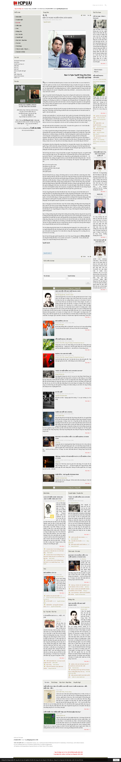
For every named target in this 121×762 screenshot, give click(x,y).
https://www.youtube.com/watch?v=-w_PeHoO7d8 (66, 237)
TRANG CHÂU (69, 294)
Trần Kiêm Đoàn (75, 667)
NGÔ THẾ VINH (61, 500)
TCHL (99, 170)
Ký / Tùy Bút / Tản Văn (50, 611)
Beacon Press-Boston (19, 76)
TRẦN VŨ (74, 677)
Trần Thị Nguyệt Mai (60, 294)
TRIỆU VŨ (58, 621)
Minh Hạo (57, 442)
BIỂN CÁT (16, 77)
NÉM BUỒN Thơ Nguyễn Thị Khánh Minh (98, 130)
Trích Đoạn (54, 682)
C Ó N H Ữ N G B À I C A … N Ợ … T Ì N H (54, 616)
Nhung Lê (85, 590)
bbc (15, 72)
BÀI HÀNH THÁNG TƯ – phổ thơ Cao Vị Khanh (100, 137)
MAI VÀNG (49, 664)
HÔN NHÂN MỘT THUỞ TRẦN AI (79, 544)
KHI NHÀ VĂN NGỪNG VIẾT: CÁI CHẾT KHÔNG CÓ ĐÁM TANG (78, 556)
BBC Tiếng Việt (18, 74)
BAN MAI (16, 62)
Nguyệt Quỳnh (47, 22)
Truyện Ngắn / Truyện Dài (75, 493)
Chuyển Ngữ (76, 682)
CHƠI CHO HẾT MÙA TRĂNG (63, 412)
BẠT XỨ (16, 69)
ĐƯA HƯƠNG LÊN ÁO (61, 321)
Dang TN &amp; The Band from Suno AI (74, 342)
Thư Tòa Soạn (97, 12)
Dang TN (97, 134)
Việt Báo (100, 257)
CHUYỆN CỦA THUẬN (76, 540)
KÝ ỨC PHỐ (58, 392)
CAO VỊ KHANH (100, 139)
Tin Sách (47, 682)
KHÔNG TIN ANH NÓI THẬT (63, 353)
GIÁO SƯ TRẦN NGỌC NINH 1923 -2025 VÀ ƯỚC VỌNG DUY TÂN (53, 498)
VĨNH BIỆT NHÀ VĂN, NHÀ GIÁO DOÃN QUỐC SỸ (100, 153)
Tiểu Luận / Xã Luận (74, 551)
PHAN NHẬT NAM (81, 677)
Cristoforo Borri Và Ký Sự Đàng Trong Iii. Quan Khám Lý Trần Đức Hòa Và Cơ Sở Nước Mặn (54, 550)
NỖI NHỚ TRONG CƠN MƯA (63, 339)
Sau (88, 15)
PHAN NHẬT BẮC (59, 415)
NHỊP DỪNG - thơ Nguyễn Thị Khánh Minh (67, 474)
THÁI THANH (56, 664)
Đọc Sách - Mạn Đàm (65, 682)
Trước (84, 15)
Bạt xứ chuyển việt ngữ (20, 71)
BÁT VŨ (16, 67)
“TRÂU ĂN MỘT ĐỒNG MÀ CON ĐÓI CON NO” (69, 370)
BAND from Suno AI (19, 64)
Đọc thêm (87, 317)
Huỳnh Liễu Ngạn (59, 324)
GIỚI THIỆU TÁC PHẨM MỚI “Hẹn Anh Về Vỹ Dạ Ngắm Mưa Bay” (62, 712)
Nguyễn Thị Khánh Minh (61, 395)
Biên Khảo (46, 493)
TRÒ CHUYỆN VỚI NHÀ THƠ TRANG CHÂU (68, 291)
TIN (94, 148)
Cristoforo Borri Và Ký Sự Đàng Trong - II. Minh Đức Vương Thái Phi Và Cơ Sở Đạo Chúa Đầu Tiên (54, 556)
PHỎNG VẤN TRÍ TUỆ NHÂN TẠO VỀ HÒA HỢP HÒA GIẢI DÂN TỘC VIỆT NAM (78, 666)
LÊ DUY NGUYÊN (59, 342)
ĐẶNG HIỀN (55, 662)
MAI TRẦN (73, 673)
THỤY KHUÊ (49, 552)
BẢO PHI (16, 65)
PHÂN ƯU (100, 194)
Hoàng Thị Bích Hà (59, 374)
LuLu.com (36, 120)
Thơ (45, 569)
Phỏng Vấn (71, 599)
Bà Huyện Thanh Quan (19, 60)
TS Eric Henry (68, 691)
